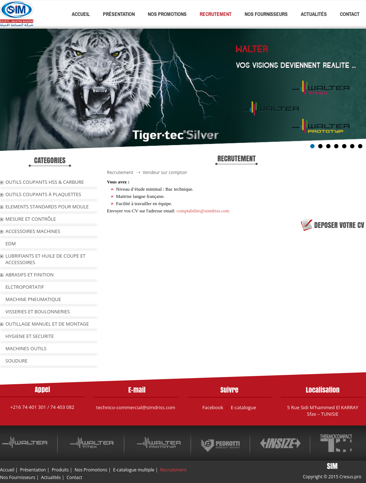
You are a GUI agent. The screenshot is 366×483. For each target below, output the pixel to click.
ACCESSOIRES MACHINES (32, 231)
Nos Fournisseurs (266, 14)
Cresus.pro (351, 477)
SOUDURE (16, 360)
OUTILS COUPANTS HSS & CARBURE (44, 182)
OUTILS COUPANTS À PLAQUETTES (43, 194)
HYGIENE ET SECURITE (29, 336)
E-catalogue (243, 407)
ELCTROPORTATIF (24, 287)
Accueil (81, 14)
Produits (60, 470)
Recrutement (216, 14)
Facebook (212, 407)
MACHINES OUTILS (25, 348)
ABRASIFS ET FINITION (29, 274)
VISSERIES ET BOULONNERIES (37, 311)
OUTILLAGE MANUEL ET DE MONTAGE (47, 324)
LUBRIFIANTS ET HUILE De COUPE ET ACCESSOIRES (45, 259)
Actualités (314, 14)
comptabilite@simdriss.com (202, 210)
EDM (10, 243)
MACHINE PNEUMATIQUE (33, 299)
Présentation (119, 14)
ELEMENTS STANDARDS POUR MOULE (47, 206)
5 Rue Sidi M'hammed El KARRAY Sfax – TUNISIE (322, 410)
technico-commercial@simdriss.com (135, 407)
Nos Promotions (167, 14)
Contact (349, 14)
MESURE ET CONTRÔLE (30, 219)
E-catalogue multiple (133, 470)
